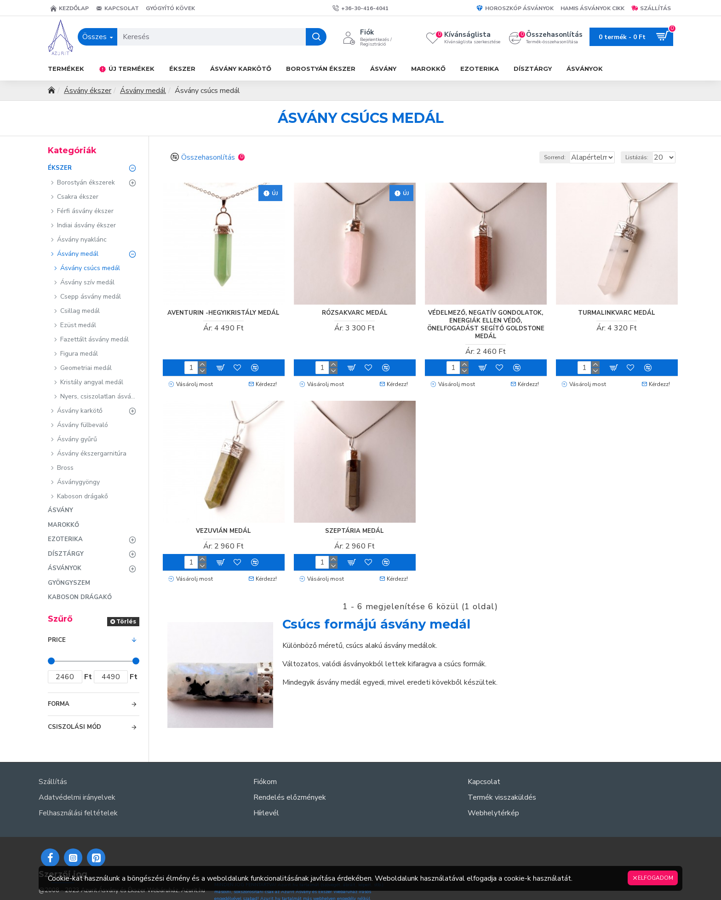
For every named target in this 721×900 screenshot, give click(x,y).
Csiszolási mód (74, 727)
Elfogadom (655, 878)
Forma (58, 704)
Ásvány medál (143, 91)
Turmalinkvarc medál (616, 313)
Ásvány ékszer (87, 91)
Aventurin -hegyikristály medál (223, 313)
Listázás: (640, 157)
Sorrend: (516, 157)
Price (57, 640)
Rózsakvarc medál (355, 313)
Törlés (126, 621)
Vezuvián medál (223, 528)
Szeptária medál (354, 528)
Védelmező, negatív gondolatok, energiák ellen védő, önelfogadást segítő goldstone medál (485, 324)
